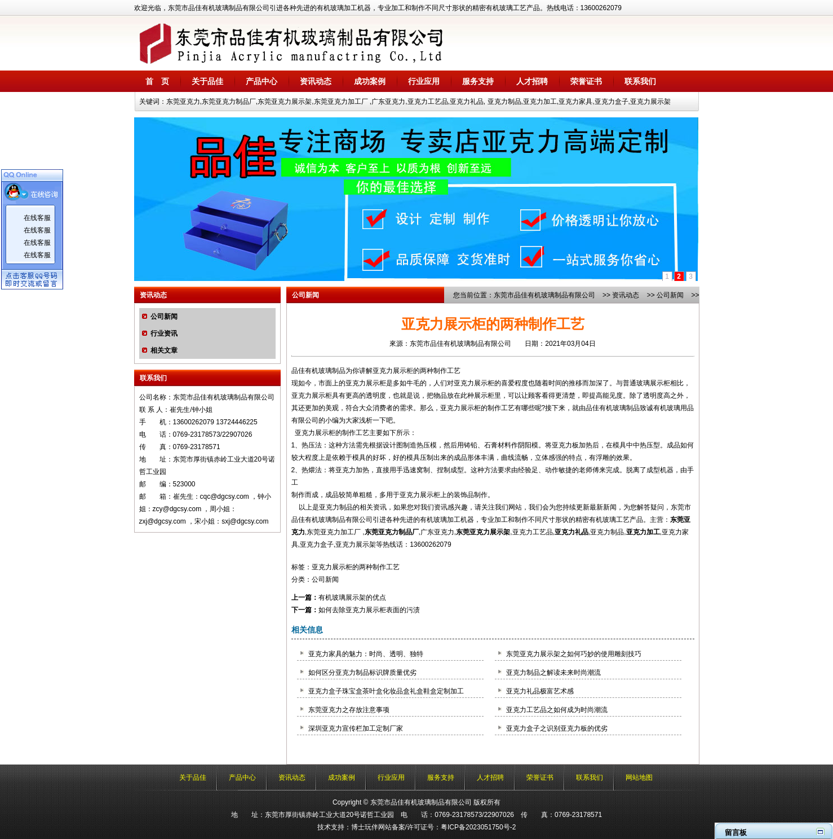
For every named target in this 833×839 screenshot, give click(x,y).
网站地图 (639, 777)
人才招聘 (532, 81)
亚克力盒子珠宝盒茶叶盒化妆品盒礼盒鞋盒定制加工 (386, 691)
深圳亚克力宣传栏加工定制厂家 (355, 728)
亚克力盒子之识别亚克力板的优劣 (557, 728)
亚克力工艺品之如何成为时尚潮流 (557, 710)
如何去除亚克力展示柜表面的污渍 (369, 610)
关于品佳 (207, 81)
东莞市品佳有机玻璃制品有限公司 (544, 295)
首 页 (157, 81)
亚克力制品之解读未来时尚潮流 (553, 673)
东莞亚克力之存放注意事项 (348, 710)
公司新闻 (164, 316)
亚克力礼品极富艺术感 (540, 691)
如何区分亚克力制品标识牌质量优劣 (362, 673)
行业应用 (424, 81)
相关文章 (164, 350)
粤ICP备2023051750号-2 (478, 827)
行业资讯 (164, 333)
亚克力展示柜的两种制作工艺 (356, 567)
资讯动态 (315, 81)
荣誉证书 (586, 81)
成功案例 (370, 81)
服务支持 (478, 81)
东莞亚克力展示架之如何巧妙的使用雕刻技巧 (573, 654)
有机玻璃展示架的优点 (352, 597)
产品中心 (261, 81)
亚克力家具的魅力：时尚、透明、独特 (365, 654)
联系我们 (640, 81)
